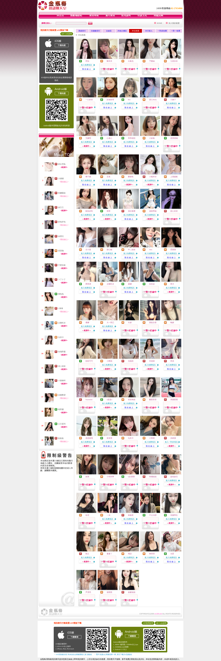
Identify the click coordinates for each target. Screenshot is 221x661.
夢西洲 (88, 284)
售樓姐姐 (153, 477)
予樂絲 (152, 61)
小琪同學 (110, 477)
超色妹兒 (174, 477)
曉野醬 (61, 409)
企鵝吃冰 (62, 323)
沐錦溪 (173, 438)
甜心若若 (174, 211)
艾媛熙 (88, 138)
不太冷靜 (153, 515)
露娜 (130, 284)
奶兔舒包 (62, 222)
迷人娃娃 (62, 366)
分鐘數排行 (95, 31)
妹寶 (87, 477)
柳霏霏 (152, 554)
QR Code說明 (66, 34)
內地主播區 (122, 31)
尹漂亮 (88, 592)
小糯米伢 (153, 177)
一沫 (108, 515)
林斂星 (131, 515)
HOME (159, 23)
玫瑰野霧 (62, 352)
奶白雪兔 (62, 164)
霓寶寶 (173, 250)
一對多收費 (162, 31)
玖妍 (130, 322)
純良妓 (152, 284)
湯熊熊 (109, 592)
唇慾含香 (153, 322)
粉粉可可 (89, 361)
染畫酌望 (62, 395)
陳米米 (109, 61)
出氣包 (131, 61)
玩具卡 (61, 337)
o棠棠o (109, 400)
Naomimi (88, 400)
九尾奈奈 (174, 61)
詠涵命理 (110, 100)
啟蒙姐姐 (131, 592)
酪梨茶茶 (153, 400)
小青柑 (152, 438)
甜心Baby (153, 100)
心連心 (109, 138)
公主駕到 (62, 424)
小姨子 (173, 100)
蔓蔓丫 (109, 554)
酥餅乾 (131, 177)
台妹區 (109, 31)
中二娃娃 (131, 250)
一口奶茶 (89, 100)
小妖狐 (152, 138)
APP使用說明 (148, 623)
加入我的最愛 (174, 23)
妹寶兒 (61, 236)
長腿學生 (174, 515)
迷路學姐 (153, 211)
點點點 (61, 438)
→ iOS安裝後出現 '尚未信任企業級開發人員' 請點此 (73, 654)
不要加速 (62, 265)
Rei (129, 100)
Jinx (150, 250)
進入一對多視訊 (171, 442)
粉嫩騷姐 (62, 193)
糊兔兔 (61, 294)
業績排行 (82, 31)
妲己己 (61, 207)
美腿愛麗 (174, 400)
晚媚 (172, 322)
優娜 (87, 322)
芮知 (87, 61)
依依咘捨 (131, 400)
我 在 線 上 (86, 69)
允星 (172, 554)
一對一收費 (175, 31)
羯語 (130, 554)
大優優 (61, 178)
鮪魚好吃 (89, 211)
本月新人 (149, 31)
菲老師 (152, 361)
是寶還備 (174, 138)
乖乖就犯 (131, 138)
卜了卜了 (62, 279)
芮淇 (172, 361)
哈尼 (87, 515)
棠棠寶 (109, 438)
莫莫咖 (61, 251)
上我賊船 (174, 177)
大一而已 (110, 322)
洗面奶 (131, 361)
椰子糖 (88, 177)
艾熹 (108, 177)
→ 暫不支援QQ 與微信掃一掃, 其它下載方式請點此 (113, 654)
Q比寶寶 (131, 477)
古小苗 (88, 250)
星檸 (108, 211)
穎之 (87, 554)
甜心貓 (109, 250)
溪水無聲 (131, 211)
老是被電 (89, 438)
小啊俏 (109, 361)
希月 (172, 284)
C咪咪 (60, 308)
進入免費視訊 (86, 65)
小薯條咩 (62, 380)
